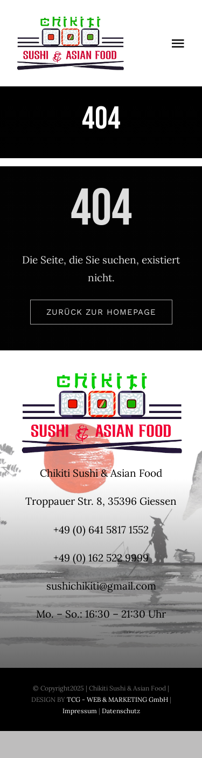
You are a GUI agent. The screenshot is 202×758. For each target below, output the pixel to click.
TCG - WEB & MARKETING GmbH (116, 699)
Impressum (79, 711)
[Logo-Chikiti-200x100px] (70, 21)
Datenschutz (121, 711)
